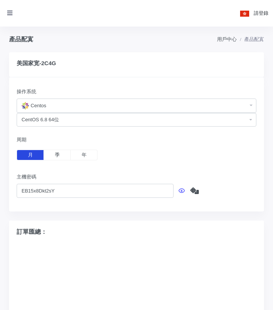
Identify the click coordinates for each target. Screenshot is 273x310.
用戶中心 (227, 39)
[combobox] (136, 106)
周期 (21, 139)
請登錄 (261, 13)
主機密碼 (26, 177)
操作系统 (26, 91)
